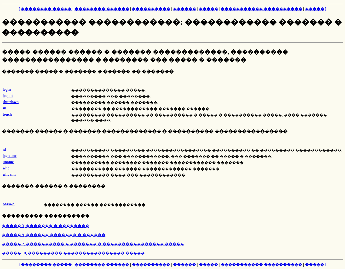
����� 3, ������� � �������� (45, 226)
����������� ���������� (261, 9)
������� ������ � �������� (53, 186)
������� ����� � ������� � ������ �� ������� (88, 71)
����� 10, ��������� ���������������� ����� (73, 253)
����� (208, 9)
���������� (151, 9)
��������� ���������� (46, 215)
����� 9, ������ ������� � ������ (53, 235)
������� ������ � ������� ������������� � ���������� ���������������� (145, 131)
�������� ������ (102, 9)
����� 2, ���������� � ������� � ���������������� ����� (93, 244)
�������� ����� (46, 9)
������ (184, 9)
